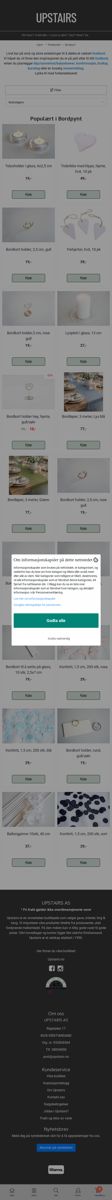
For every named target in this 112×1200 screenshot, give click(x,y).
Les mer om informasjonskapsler (34, 598)
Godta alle (56, 620)
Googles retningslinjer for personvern (37, 605)
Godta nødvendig (59, 638)
